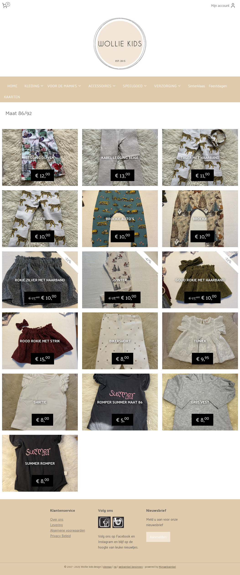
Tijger (39, 218)
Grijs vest (200, 402)
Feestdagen (218, 85)
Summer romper (40, 463)
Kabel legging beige (119, 157)
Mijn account (223, 5)
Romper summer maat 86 (120, 402)
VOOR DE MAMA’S (64, 85)
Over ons (56, 519)
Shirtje (40, 402)
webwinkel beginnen (131, 566)
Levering (56, 525)
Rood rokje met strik (40, 341)
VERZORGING (167, 85)
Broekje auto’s (120, 218)
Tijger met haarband (200, 157)
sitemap (107, 566)
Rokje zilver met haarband (40, 279)
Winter (120, 279)
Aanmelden (158, 537)
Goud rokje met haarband (199, 279)
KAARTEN (12, 96)
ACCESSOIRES (102, 85)
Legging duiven (40, 157)
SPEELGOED (135, 85)
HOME (12, 85)
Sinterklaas (196, 85)
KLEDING (34, 85)
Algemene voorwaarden (67, 530)
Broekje (200, 218)
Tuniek (200, 341)
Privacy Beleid (60, 536)
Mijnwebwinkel (167, 566)
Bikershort (120, 341)
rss (115, 566)
